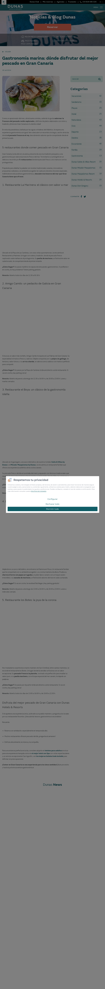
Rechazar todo (52, 504)
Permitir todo (52, 509)
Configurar (52, 499)
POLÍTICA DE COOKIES (38, 491)
